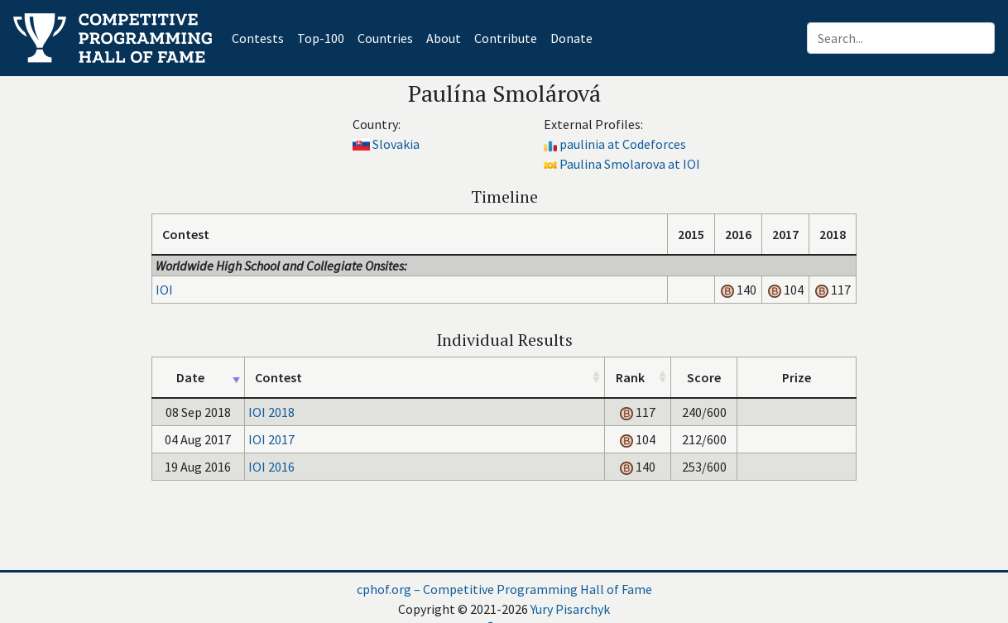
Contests (261, 36)
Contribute (505, 38)
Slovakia (396, 144)
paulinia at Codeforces (622, 144)
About (443, 38)
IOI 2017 (271, 439)
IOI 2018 (271, 412)
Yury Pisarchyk (570, 609)
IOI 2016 (271, 466)
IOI (164, 289)
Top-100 (320, 38)
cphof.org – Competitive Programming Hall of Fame (504, 589)
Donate (571, 38)
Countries (385, 38)
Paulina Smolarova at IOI (629, 164)
